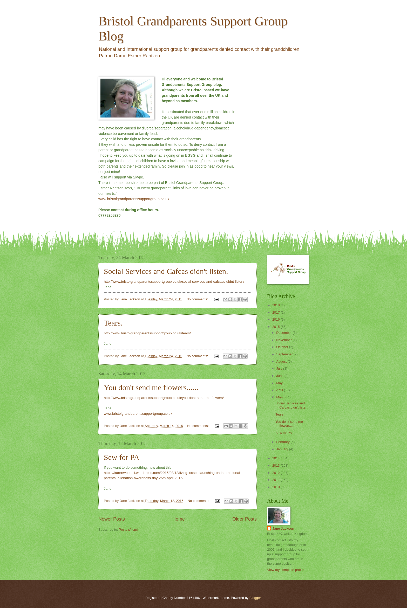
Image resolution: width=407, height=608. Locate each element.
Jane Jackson (283, 528)
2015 (276, 327)
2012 (276, 473)
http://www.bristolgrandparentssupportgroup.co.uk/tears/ (147, 333)
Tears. (113, 323)
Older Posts (244, 519)
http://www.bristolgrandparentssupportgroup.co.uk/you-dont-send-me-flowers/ (164, 398)
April (280, 390)
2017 (276, 312)
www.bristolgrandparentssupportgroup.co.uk (133, 199)
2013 (276, 465)
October (282, 347)
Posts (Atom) (128, 529)
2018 (276, 305)
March (281, 397)
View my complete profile (285, 570)
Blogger (255, 598)
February (283, 442)
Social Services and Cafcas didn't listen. (166, 271)
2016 (276, 319)
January (282, 449)
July (279, 368)
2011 (276, 480)
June (280, 376)
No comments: (197, 299)
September (285, 354)
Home (178, 519)
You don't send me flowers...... (151, 387)
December (284, 333)
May (279, 383)
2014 (276, 458)
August (282, 361)
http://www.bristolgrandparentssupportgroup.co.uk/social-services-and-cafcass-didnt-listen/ (174, 282)
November (284, 340)
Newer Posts (111, 519)
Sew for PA (121, 457)
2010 (276, 487)
